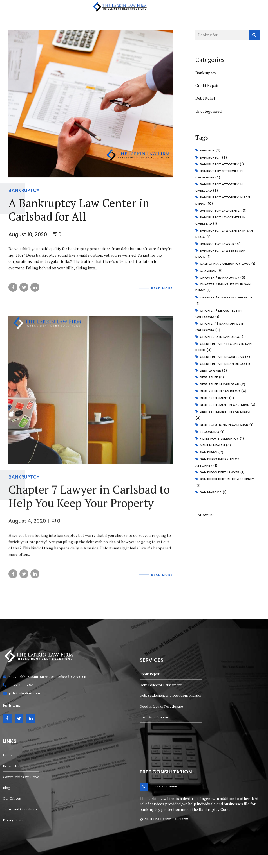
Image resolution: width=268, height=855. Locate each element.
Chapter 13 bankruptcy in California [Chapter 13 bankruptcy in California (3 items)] (219, 326)
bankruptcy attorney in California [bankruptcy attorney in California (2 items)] (219, 174)
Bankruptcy (23, 190)
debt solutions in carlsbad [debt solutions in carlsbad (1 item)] (226, 424)
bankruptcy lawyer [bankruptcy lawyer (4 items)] (220, 243)
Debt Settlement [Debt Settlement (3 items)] (217, 398)
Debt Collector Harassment (161, 684)
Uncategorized (208, 111)
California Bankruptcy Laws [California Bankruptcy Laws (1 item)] (227, 263)
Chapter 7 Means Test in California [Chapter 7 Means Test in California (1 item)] (218, 313)
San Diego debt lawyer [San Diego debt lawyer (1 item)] (222, 472)
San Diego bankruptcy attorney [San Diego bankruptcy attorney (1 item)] (217, 462)
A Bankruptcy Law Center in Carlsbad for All (78, 210)
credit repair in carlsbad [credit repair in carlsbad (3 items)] (225, 356)
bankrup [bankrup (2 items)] (210, 150)
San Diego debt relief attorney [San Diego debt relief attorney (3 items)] (224, 482)
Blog (6, 787)
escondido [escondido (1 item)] (212, 431)
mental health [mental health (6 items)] (215, 445)
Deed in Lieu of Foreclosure (161, 706)
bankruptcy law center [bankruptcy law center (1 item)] (223, 210)
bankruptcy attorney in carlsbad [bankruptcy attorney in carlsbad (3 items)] (219, 187)
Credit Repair (207, 85)
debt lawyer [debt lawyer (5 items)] (213, 370)
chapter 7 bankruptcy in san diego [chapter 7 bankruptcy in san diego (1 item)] (223, 287)
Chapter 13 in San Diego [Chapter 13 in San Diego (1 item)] (223, 336)
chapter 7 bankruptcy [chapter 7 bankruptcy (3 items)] (222, 277)
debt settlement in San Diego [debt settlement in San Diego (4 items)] (222, 414)
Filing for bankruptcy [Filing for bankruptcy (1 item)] (222, 438)
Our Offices (12, 798)
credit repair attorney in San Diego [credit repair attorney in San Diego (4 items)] (223, 346)
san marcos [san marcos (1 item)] (213, 492)
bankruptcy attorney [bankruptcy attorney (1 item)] (222, 164)
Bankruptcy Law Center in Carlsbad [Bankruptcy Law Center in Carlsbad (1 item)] (220, 220)
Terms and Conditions (20, 809)
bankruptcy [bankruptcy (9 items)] (213, 157)
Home (8, 755)
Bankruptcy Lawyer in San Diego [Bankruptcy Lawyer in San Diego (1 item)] (220, 253)
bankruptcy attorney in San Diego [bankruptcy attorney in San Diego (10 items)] (222, 200)
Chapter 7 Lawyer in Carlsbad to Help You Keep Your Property (89, 501)
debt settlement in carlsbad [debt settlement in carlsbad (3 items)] (227, 404)
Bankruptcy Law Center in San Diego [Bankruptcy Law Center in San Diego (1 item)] (224, 233)
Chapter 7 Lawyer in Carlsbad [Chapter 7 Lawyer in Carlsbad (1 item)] (223, 300)
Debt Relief (205, 98)
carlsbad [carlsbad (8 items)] (211, 270)
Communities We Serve (21, 776)
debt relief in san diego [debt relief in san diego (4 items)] (223, 391)
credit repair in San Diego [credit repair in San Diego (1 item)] (225, 363)
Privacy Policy (13, 820)
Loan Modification (154, 717)
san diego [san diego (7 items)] (211, 452)
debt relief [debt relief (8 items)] (212, 377)
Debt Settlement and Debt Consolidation (171, 695)
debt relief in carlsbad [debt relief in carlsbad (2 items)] (222, 384)
